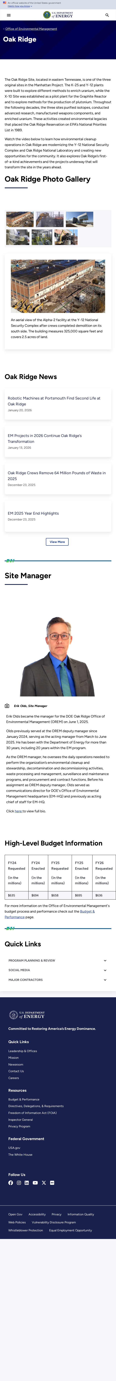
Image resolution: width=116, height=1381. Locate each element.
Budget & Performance (23, 1099)
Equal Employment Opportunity (70, 1230)
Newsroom (15, 1064)
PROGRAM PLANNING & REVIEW (32, 960)
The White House (20, 1154)
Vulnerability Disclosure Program (54, 1222)
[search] (107, 15)
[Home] (58, 18)
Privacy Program (19, 1126)
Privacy (56, 1214)
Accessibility (37, 1214)
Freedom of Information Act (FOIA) (32, 1113)
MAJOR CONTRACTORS (26, 980)
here (19, 811)
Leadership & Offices (22, 1051)
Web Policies (17, 1222)
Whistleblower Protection (25, 1230)
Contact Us (16, 1071)
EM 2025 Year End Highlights (33, 513)
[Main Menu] (9, 15)
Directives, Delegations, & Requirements (36, 1106)
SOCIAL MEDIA (19, 970)
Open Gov (15, 1214)
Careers (13, 1078)
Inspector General (20, 1120)
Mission (13, 1058)
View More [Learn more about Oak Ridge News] (57, 542)
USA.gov (14, 1148)
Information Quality (81, 1214)
